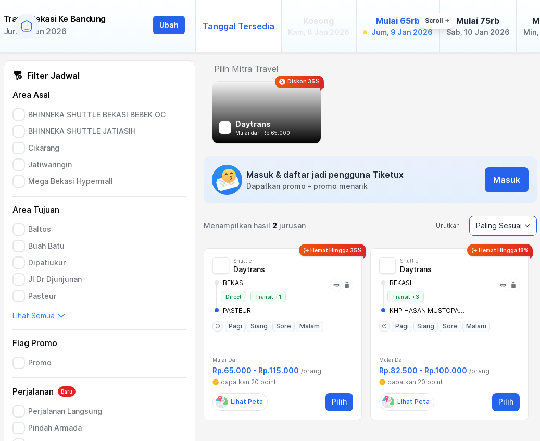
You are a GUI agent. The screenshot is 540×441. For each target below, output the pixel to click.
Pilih (339, 401)
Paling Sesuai (503, 225)
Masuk (506, 180)
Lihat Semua (38, 315)
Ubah (169, 24)
